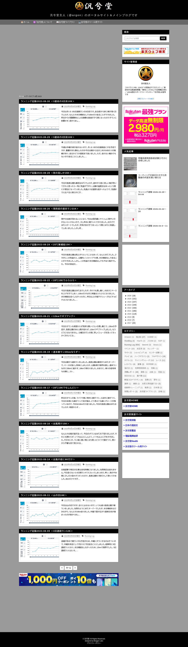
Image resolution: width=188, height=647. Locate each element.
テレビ (128, 356)
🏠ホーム (25, 22)
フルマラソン (159, 356)
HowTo (141, 341)
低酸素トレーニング (133, 388)
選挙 (127, 384)
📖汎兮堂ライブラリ (65, 22)
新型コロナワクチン (133, 380)
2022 (129, 308)
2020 (129, 314)
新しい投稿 (62, 568)
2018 (129, 320)
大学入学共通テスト (151, 384)
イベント (129, 349)
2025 (129, 299)
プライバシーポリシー (94, 643)
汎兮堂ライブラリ (148, 391)
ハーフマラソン (142, 356)
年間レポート (130, 391)
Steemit (146, 345)
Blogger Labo (98, 641)
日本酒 (158, 388)
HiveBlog (129, 341)
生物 (148, 380)
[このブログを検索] (142, 38)
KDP (161, 341)
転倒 (148, 388)
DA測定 (152, 337)
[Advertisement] (68, 75)
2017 (129, 323)
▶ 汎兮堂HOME (131, 406)
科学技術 (151, 364)
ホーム (68, 568)
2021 (129, 311)
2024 (129, 302)
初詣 (161, 372)
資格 (144, 372)
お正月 (141, 349)
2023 (129, 305)
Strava (157, 345)
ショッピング (140, 353)
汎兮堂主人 (145, 83)
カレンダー (153, 349)
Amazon (129, 337)
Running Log (132, 345)
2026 (129, 296)
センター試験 (155, 353)
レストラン (129, 364)
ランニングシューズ (144, 360)
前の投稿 (75, 568)
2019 (129, 317)
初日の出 (129, 376)
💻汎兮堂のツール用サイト (90, 22)
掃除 (136, 384)
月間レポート (131, 372)
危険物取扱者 (142, 368)
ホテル (128, 360)
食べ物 (141, 376)
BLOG (140, 337)
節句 (157, 380)
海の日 (128, 368)
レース (160, 360)
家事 (141, 364)
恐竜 (154, 368)
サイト (128, 353)
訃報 (161, 391)
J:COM (152, 341)
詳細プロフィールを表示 (145, 99)
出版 (152, 372)
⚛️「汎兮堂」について (42, 22)
